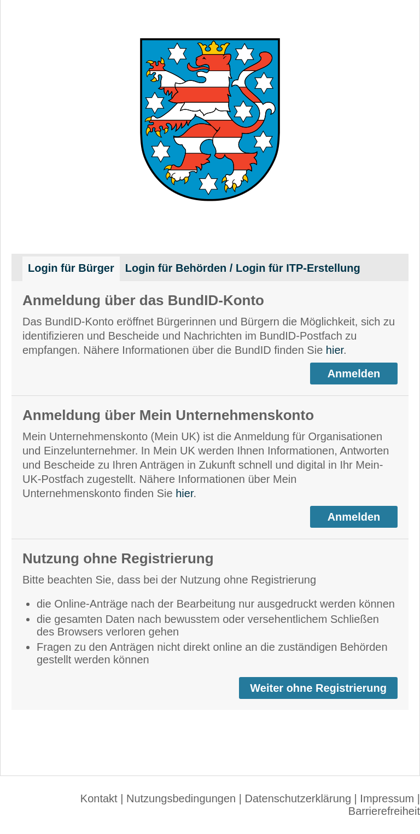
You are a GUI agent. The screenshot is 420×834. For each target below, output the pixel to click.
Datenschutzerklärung (297, 798)
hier (334, 350)
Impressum (387, 798)
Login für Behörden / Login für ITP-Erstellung (242, 268)
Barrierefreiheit (384, 811)
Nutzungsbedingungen (181, 798)
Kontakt (99, 798)
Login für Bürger (71, 268)
